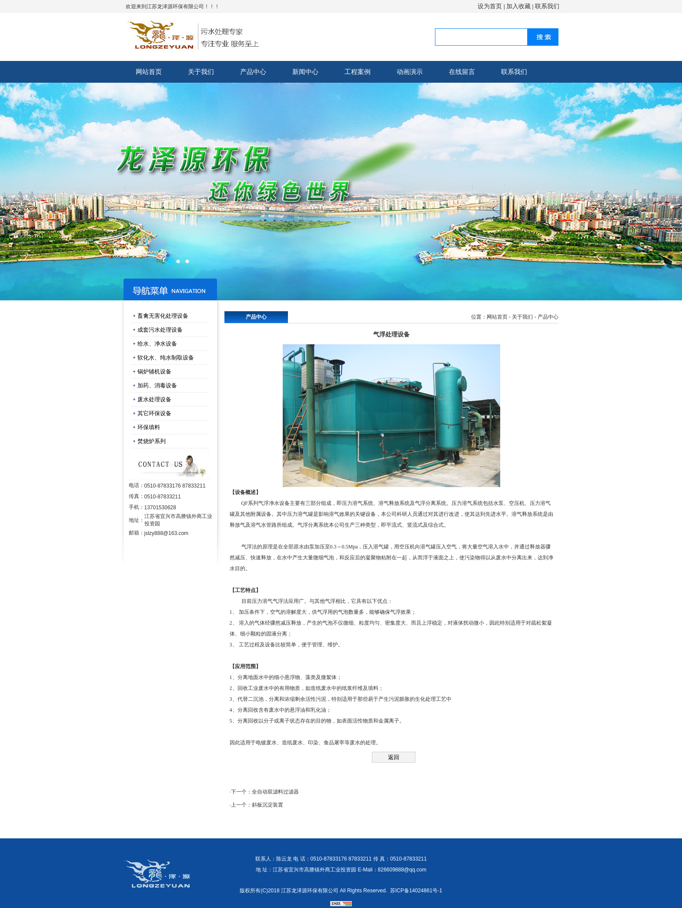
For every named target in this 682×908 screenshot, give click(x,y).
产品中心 (253, 71)
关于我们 (201, 71)
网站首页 (149, 71)
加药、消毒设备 (157, 385)
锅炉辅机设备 (154, 371)
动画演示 (410, 71)
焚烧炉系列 (151, 441)
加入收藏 (518, 6)
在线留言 (462, 71)
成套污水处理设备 (160, 329)
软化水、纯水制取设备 (165, 357)
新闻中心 (305, 71)
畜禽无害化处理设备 (162, 316)
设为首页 (490, 6)
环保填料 (148, 427)
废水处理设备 (154, 399)
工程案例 (357, 71)
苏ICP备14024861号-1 (416, 891)
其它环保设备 (154, 413)
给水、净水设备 (157, 343)
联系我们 (547, 6)
